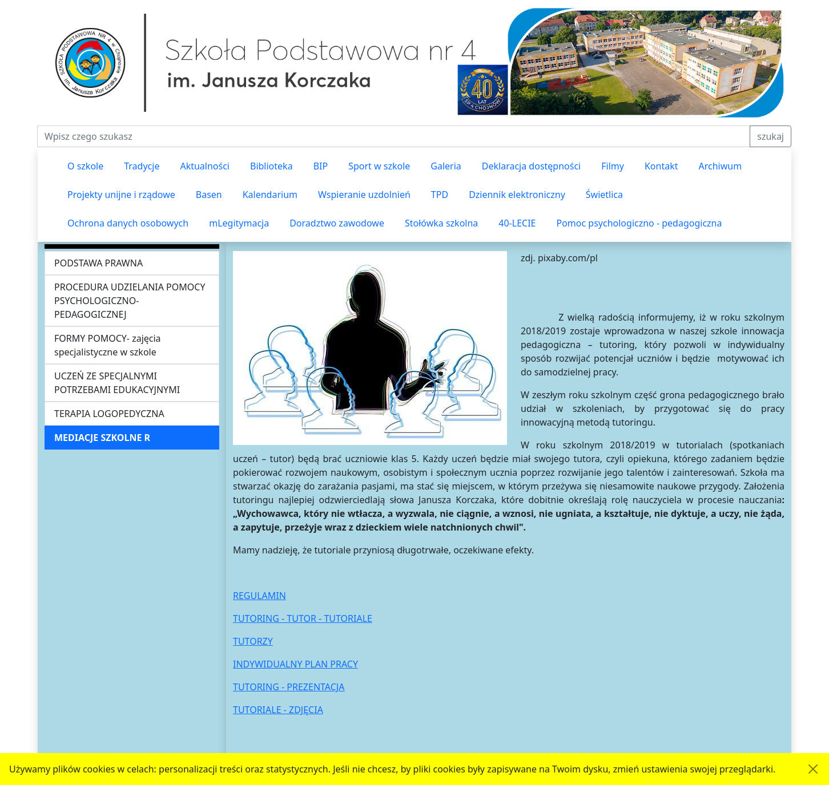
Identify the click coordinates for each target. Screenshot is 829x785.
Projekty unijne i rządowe (121, 194)
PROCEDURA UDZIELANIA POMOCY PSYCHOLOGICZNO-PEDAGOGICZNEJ (129, 301)
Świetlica (604, 194)
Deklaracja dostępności (531, 166)
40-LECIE (517, 223)
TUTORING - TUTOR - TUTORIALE (302, 618)
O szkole (85, 166)
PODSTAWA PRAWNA (98, 263)
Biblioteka (271, 166)
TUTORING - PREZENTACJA (288, 687)
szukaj (770, 136)
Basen (209, 194)
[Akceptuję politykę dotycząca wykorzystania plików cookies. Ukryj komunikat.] (813, 769)
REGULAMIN (259, 595)
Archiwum (720, 166)
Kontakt (661, 166)
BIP (320, 166)
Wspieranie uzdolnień (364, 194)
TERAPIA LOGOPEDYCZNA (109, 413)
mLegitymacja (239, 223)
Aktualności (205, 166)
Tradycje (141, 166)
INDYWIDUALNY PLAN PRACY (295, 664)
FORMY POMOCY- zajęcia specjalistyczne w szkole (107, 345)
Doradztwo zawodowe (336, 223)
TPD (439, 194)
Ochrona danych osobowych (127, 223)
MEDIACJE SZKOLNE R (102, 437)
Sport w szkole (379, 166)
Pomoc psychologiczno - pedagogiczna (639, 223)
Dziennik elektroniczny (517, 194)
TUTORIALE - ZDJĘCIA (278, 709)
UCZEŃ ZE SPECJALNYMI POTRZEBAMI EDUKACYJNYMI (117, 383)
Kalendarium (270, 194)
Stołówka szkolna (441, 223)
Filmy (612, 166)
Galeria (445, 166)
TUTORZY (253, 641)
